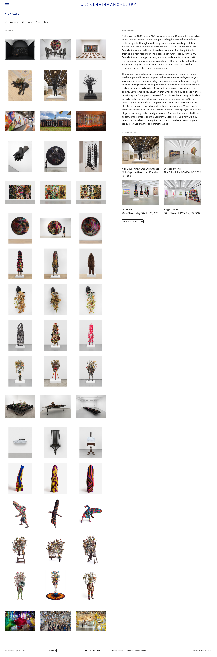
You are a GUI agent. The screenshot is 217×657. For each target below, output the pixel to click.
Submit (52, 650)
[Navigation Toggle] (7, 4)
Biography (14, 22)
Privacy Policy (117, 650)
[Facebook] (90, 650)
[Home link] (108, 6)
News (45, 22)
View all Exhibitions (133, 221)
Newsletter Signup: (13, 650)
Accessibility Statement (136, 650)
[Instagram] (94, 650)
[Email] (34, 650)
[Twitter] (86, 650)
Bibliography (27, 22)
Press (38, 22)
